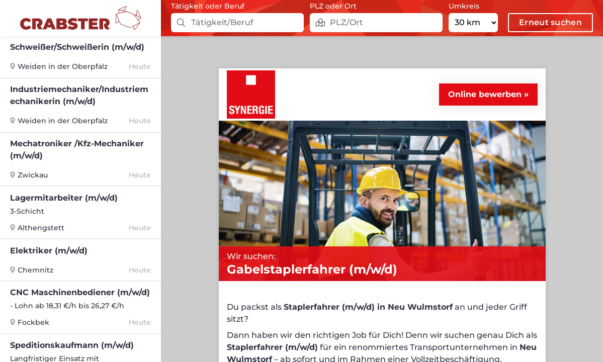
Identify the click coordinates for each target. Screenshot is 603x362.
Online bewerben (485, 94)
